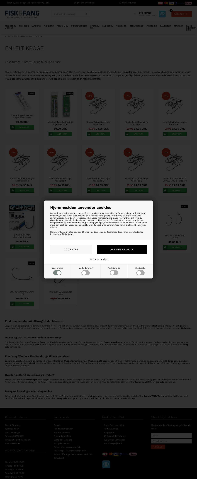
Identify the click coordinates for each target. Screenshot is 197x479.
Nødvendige (57, 271)
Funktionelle (114, 271)
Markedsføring (85, 271)
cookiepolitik (81, 225)
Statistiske (140, 271)
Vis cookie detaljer (98, 259)
